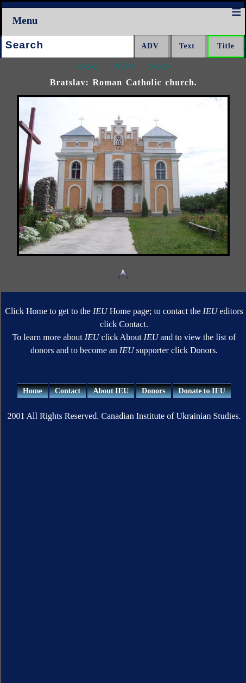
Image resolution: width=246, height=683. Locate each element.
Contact (67, 391)
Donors (154, 391)
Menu (25, 20)
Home (32, 391)
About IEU (111, 391)
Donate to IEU (202, 391)
